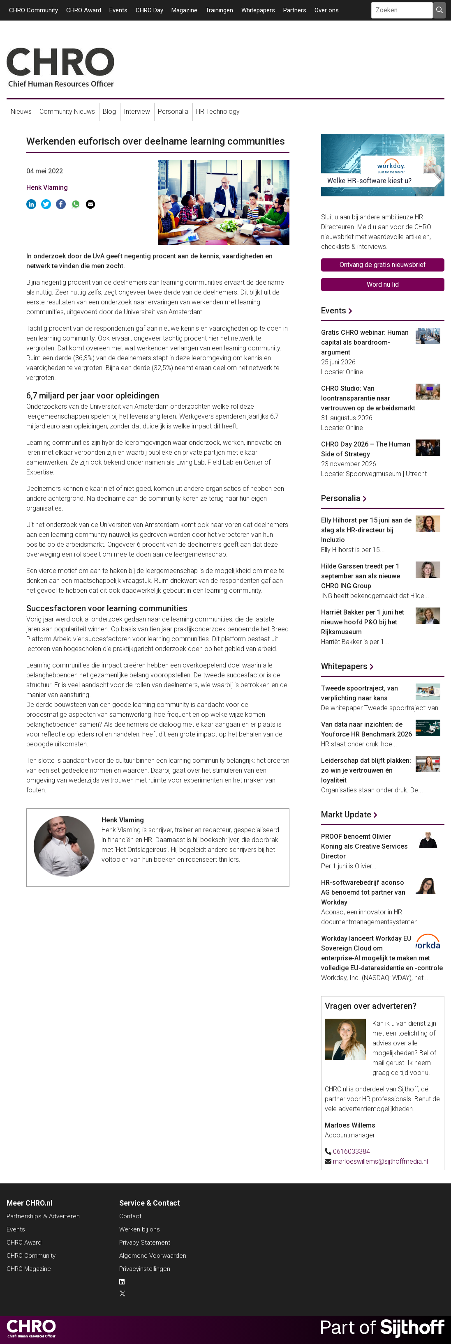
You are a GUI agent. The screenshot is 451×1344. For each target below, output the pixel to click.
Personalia (173, 111)
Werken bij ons (139, 1229)
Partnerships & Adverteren (43, 1216)
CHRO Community (33, 10)
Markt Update (346, 814)
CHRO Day (149, 10)
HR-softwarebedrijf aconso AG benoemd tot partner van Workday (363, 892)
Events (118, 10)
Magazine (184, 10)
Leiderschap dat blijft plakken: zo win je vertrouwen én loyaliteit (366, 770)
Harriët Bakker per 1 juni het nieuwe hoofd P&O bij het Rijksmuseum (362, 622)
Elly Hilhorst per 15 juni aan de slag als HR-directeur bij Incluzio (366, 530)
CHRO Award (83, 10)
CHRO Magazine (29, 1269)
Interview (137, 111)
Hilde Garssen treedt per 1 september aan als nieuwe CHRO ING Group (360, 576)
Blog (109, 111)
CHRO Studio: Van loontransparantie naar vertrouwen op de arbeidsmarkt (368, 398)
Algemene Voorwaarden (152, 1255)
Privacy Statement (144, 1242)
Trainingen (219, 10)
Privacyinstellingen (144, 1269)
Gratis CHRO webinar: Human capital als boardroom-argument (365, 342)
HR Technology (218, 111)
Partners (294, 10)
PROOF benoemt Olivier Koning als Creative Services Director (364, 846)
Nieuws (21, 111)
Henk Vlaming (47, 187)
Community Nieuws (67, 111)
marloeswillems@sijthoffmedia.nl (380, 1161)
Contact (130, 1216)
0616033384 (351, 1151)
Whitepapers (258, 10)
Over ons (327, 10)
